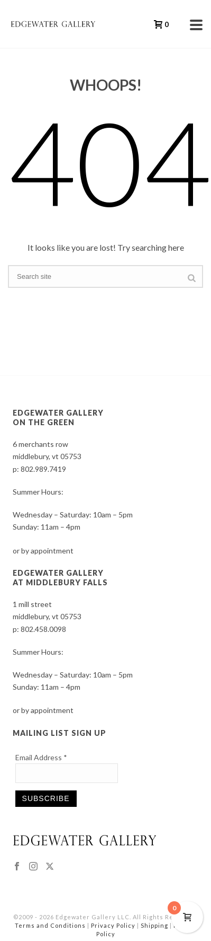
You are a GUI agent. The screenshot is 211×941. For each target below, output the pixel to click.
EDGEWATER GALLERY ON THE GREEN (58, 417)
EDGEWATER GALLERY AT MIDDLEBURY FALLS (60, 577)
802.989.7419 (43, 468)
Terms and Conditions (50, 925)
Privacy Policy (113, 925)
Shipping (154, 925)
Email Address (41, 757)
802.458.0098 (43, 629)
